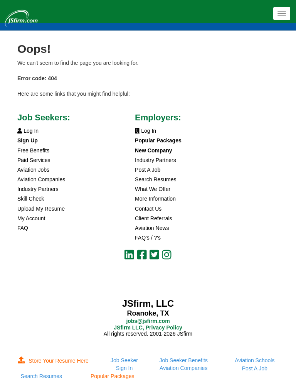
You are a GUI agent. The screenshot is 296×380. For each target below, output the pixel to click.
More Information (155, 199)
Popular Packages (113, 376)
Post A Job (147, 170)
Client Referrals (153, 218)
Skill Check (30, 199)
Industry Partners (38, 189)
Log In (28, 131)
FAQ (22, 228)
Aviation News (152, 228)
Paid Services (33, 160)
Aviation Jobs (33, 170)
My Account (31, 218)
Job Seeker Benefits (184, 360)
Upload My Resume (41, 209)
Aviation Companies (41, 179)
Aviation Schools (254, 360)
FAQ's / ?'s (148, 238)
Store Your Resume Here (53, 361)
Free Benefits (33, 150)
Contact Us (148, 209)
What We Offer (152, 189)
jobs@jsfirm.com (148, 321)
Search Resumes (155, 179)
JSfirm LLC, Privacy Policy (148, 327)
